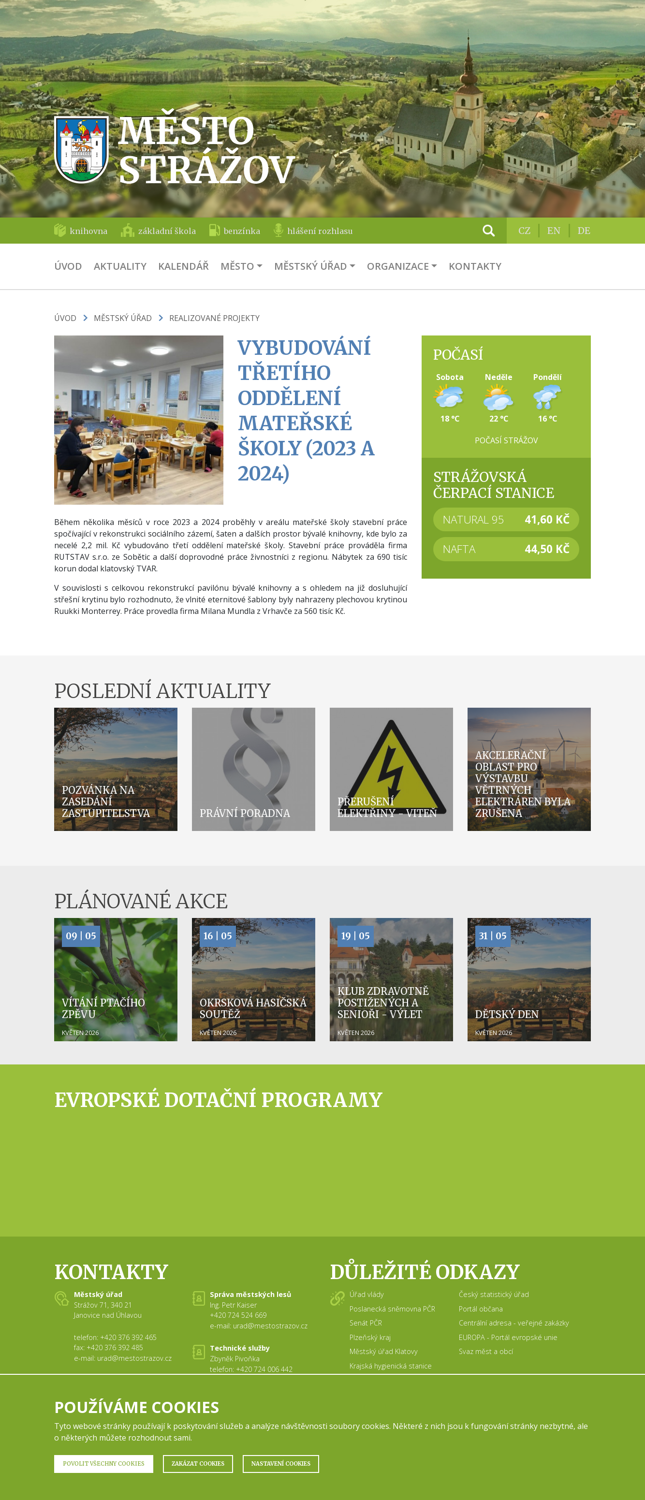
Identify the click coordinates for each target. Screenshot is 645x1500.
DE (584, 230)
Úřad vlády (367, 1294)
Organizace (398, 266)
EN (554, 230)
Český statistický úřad (494, 1294)
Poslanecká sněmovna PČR (392, 1308)
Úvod (68, 266)
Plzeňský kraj (370, 1337)
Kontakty (475, 266)
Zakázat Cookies (198, 1463)
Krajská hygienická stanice (391, 1365)
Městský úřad (310, 266)
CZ (524, 230)
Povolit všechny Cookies (104, 1463)
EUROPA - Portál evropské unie (508, 1337)
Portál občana (481, 1308)
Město (237, 266)
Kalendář (183, 266)
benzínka (242, 231)
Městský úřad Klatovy (384, 1351)
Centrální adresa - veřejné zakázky (514, 1322)
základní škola (167, 231)
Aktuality (120, 266)
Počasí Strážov (506, 440)
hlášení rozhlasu (320, 231)
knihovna (88, 231)
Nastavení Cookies (280, 1463)
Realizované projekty (214, 318)
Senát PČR (366, 1322)
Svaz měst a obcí (486, 1351)
